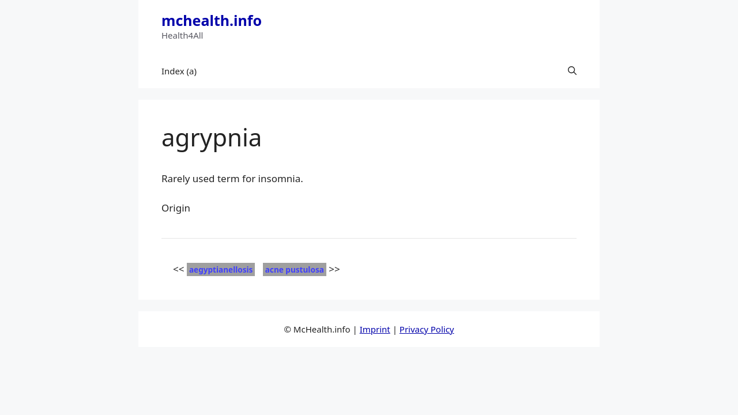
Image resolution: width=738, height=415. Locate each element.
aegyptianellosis (221, 269)
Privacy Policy (427, 329)
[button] (572, 71)
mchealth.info (211, 20)
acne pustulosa (294, 269)
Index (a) (179, 71)
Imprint (375, 329)
